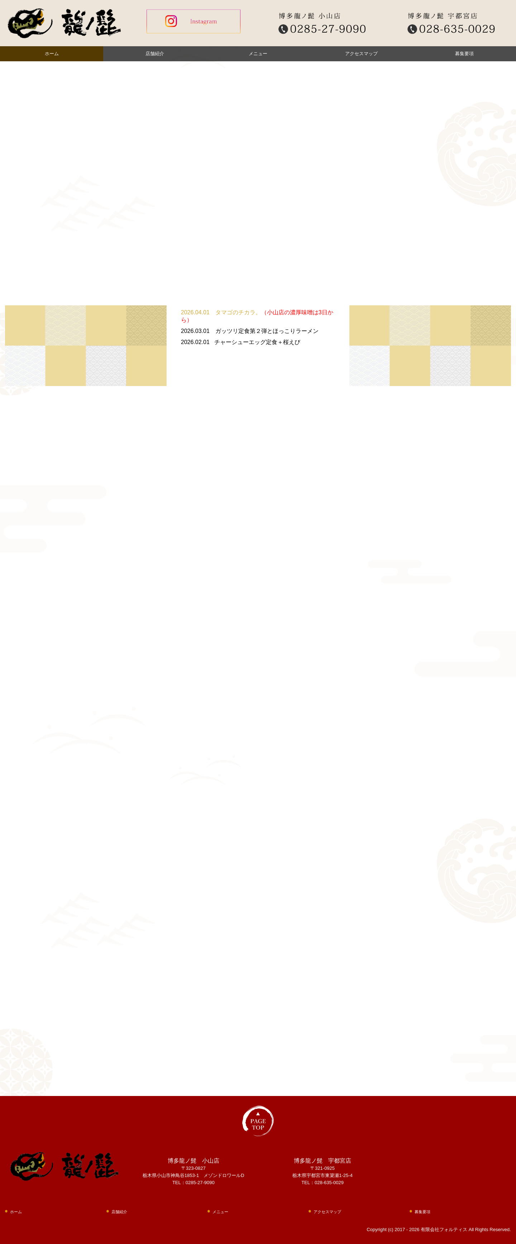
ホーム (52, 53)
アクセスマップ (361, 53)
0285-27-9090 (200, 1182)
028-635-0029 (329, 1182)
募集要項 (464, 53)
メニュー (258, 53)
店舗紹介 (154, 53)
